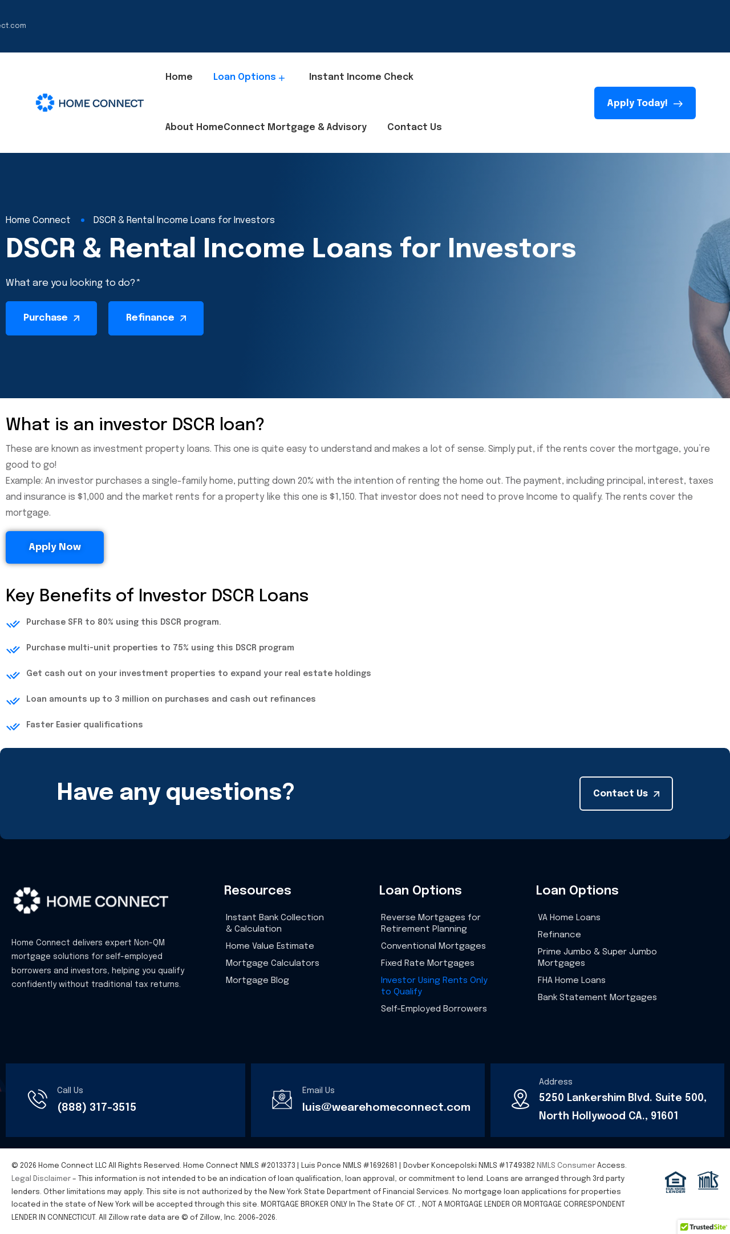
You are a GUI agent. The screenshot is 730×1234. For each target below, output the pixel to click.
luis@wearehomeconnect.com (386, 1107)
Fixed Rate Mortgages (427, 963)
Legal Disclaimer (41, 1179)
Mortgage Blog (257, 980)
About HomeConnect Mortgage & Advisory (266, 127)
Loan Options (251, 77)
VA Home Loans (569, 918)
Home (179, 77)
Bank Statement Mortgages (597, 997)
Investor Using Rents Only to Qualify (434, 986)
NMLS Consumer (566, 1166)
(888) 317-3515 (96, 1107)
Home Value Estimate (270, 946)
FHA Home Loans (572, 980)
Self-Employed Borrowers (434, 1009)
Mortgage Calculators (272, 963)
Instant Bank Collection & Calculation (275, 923)
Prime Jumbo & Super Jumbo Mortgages (597, 958)
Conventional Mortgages (433, 946)
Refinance (559, 935)
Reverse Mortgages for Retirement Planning (431, 923)
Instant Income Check (361, 77)
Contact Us (414, 127)
